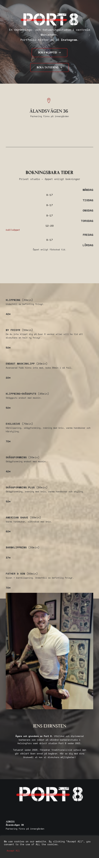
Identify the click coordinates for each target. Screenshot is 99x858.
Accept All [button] (13, 850)
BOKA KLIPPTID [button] (49, 52)
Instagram (69, 40)
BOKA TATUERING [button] (49, 67)
